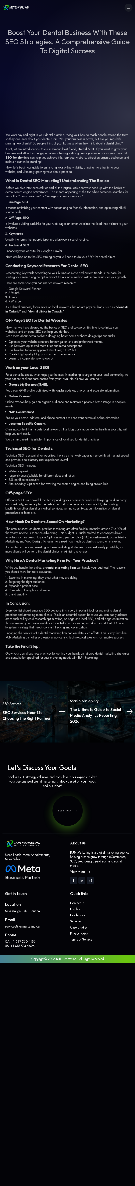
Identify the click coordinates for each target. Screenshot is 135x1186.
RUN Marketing (86, 642)
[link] (15, 8)
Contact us (77, 903)
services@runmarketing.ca (22, 926)
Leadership (77, 915)
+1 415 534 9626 (22, 946)
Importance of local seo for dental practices (71, 437)
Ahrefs (16, 303)
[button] (80, 872)
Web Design (35, 533)
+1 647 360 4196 (23, 941)
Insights (75, 909)
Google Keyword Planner (27, 295)
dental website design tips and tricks (90, 340)
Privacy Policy (79, 933)
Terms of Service (81, 939)
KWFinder (18, 307)
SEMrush (17, 299)
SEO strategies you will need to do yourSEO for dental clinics (75, 265)
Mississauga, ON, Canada (22, 911)
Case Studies (79, 927)
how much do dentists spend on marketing (93, 533)
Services (75, 921)
